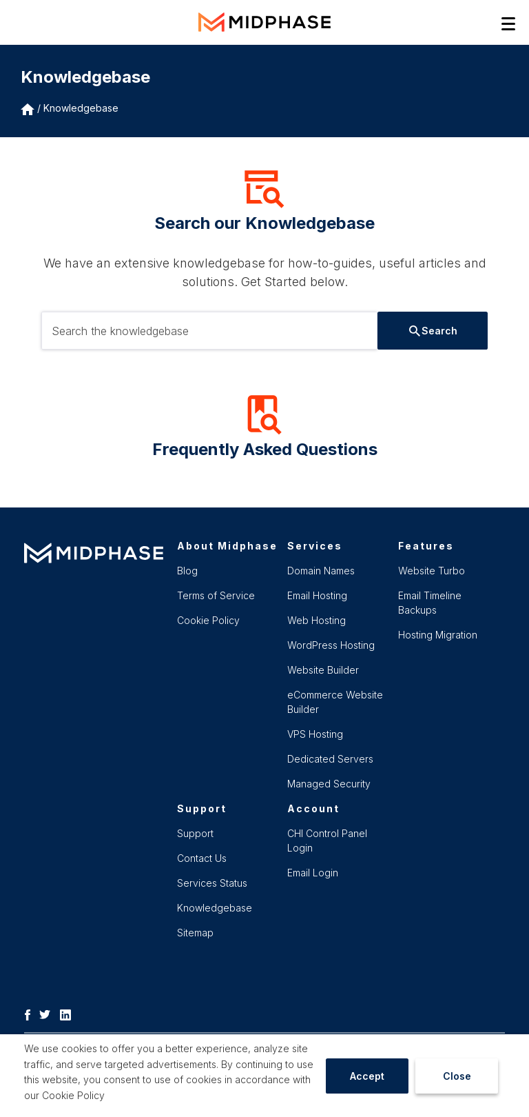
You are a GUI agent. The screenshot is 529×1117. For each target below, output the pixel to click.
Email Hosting (317, 595)
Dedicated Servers (330, 759)
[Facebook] (31, 1013)
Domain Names (321, 570)
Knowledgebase (80, 108)
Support (195, 833)
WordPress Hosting (331, 645)
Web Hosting (316, 620)
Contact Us (202, 858)
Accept (367, 1076)
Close (457, 1076)
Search (433, 330)
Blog (187, 570)
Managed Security (329, 783)
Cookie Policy (73, 1095)
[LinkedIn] (69, 1013)
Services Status (212, 883)
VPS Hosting (315, 734)
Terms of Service (216, 595)
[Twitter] (48, 1013)
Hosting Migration (437, 635)
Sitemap (195, 932)
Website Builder (323, 670)
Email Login (312, 872)
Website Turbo (431, 570)
